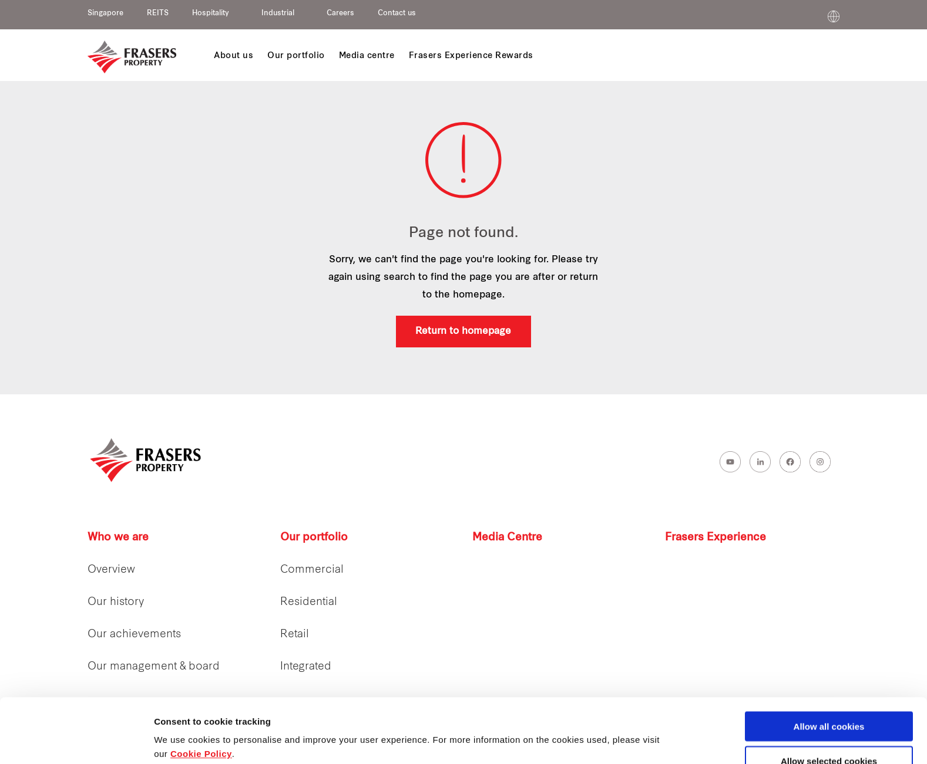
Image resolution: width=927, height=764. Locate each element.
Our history (116, 602)
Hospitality (210, 13)
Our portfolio (314, 537)
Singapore (105, 13)
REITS (158, 13)
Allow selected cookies (829, 700)
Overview (111, 570)
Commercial (312, 570)
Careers (340, 13)
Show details (616, 732)
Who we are (118, 537)
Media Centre (507, 537)
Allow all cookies (829, 666)
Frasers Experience (715, 537)
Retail (294, 634)
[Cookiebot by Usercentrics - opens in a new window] (76, 741)
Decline (828, 735)
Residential (308, 602)
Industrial (277, 13)
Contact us (397, 13)
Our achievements (134, 634)
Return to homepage (463, 331)
